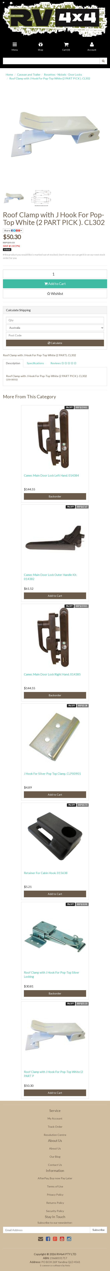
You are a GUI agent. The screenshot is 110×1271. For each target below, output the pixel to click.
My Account (55, 1118)
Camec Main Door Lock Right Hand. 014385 (52, 674)
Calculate (55, 343)
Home (9, 74)
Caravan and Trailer (28, 74)
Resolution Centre (55, 1134)
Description (13, 363)
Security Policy (55, 1211)
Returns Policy (55, 1202)
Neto (67, 1265)
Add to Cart (55, 283)
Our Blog (55, 1156)
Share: (13, 230)
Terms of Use (55, 1186)
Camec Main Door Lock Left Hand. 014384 (51, 475)
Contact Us (55, 1164)
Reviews (63, 363)
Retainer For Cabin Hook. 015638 (45, 873)
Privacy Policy (55, 1194)
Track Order (55, 1126)
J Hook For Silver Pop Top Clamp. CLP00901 (52, 773)
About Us (55, 1148)
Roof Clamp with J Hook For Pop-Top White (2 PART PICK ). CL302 (49, 78)
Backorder (55, 496)
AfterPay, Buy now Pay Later (55, 1178)
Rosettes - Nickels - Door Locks (63, 74)
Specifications (35, 363)
